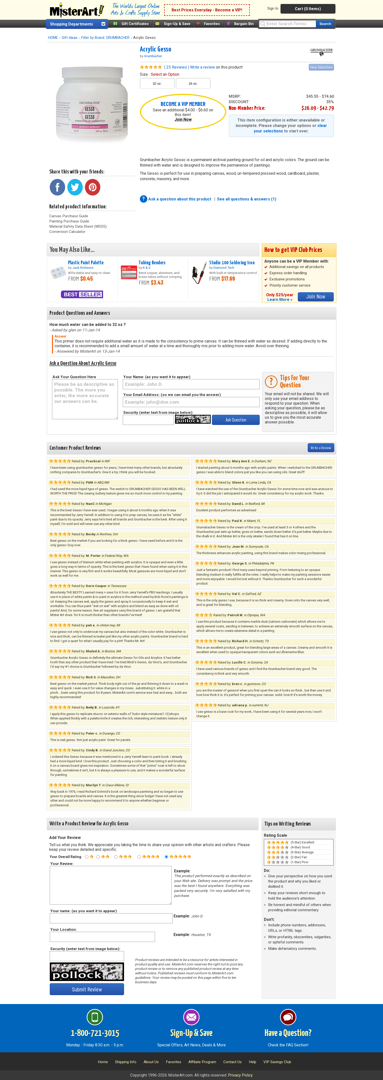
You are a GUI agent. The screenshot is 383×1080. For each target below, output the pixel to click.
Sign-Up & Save (177, 24)
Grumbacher (153, 56)
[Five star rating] (166, 857)
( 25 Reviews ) (176, 67)
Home (103, 1062)
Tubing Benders (152, 262)
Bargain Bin (244, 24)
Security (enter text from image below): (158, 412)
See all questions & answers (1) (246, 199)
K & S (147, 268)
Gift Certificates (135, 24)
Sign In (272, 8)
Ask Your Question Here (74, 377)
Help (252, 1062)
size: (159, 74)
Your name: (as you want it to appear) (83, 911)
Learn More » (279, 299)
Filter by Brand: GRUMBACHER (105, 38)
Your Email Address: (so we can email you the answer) (172, 395)
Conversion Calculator (67, 231)
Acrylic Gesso (155, 49)
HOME (53, 38)
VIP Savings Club (277, 1062)
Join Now (183, 119)
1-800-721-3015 (95, 1033)
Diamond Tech (223, 268)
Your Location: (63, 929)
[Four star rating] (139, 857)
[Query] (287, 23)
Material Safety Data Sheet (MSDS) (78, 226)
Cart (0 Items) (308, 8)
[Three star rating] (115, 857)
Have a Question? (288, 1033)
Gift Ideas (69, 38)
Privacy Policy (240, 1075)
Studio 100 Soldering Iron (232, 262)
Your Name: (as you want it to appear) (156, 377)
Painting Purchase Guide (69, 221)
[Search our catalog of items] (325, 24)
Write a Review (321, 447)
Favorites (212, 24)
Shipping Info (125, 1062)
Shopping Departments (71, 24)
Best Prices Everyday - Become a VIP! (207, 10)
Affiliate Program (202, 1062)
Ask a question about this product (180, 199)
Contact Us (232, 1062)
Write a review (202, 67)
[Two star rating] (98, 857)
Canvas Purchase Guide (68, 216)
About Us (151, 1062)
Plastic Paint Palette (86, 262)
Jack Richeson (83, 268)
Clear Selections (321, 67)
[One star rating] (86, 857)
